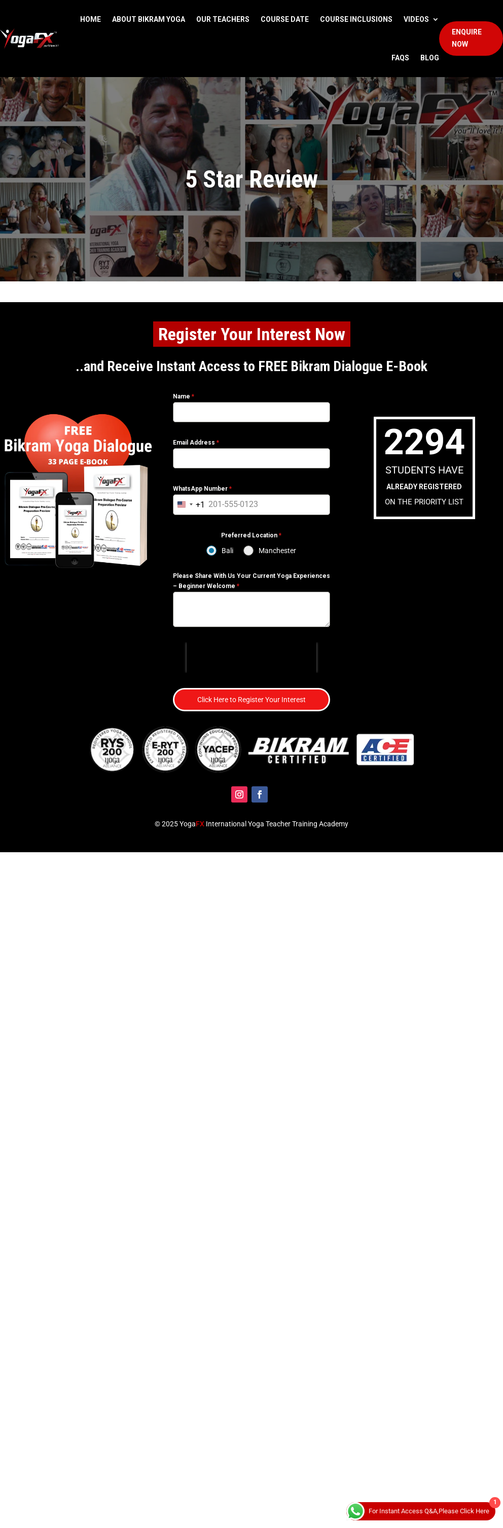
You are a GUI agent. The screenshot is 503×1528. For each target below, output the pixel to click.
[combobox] (189, 505)
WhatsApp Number (202, 488)
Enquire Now (467, 38)
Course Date (285, 19)
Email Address (196, 442)
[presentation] (251, 657)
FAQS (400, 58)
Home (90, 19)
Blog (429, 58)
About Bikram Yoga (148, 19)
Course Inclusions (356, 19)
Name (183, 396)
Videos (416, 19)
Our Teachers (222, 19)
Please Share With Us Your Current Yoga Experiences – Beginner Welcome (251, 581)
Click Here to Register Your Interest (251, 700)
